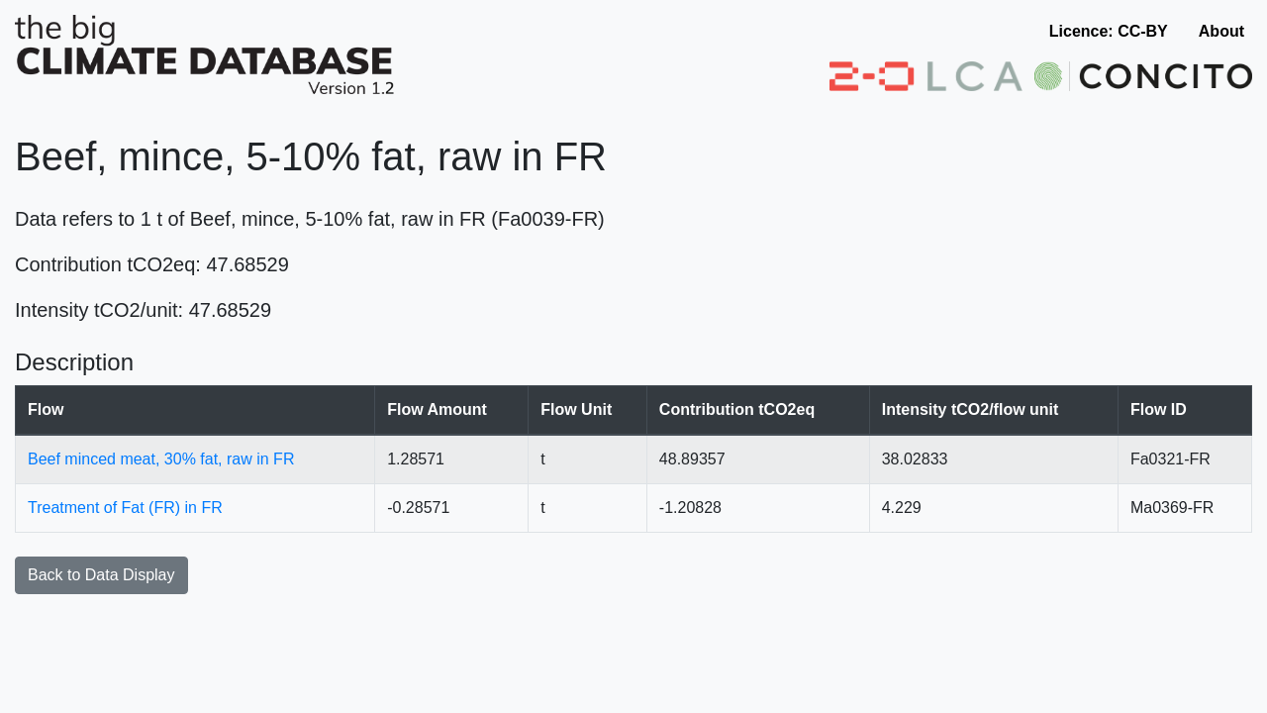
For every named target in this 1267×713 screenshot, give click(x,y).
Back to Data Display (101, 574)
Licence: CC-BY (1108, 31)
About (1221, 31)
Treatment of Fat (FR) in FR (125, 507)
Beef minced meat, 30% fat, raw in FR (161, 459)
